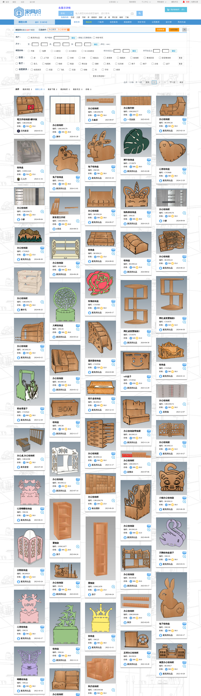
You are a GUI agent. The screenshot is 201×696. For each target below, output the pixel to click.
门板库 (101, 22)
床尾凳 (109, 58)
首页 (147, 82)
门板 (127, 17)
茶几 (35, 64)
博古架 (115, 17)
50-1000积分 (89, 51)
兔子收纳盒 (81, 165)
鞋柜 (60, 64)
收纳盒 (20, 166)
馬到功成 (182, 22)
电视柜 (48, 64)
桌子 (168, 64)
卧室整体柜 (166, 58)
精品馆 (89, 22)
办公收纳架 (140, 119)
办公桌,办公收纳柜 (140, 422)
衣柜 (72, 17)
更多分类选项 (99, 76)
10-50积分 (73, 51)
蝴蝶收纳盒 (137, 620)
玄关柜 (121, 64)
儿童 (78, 17)
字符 (106, 70)
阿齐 (111, 568)
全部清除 (174, 30)
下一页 (172, 82)
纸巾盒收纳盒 (25, 369)
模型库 (77, 22)
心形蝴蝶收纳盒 (139, 470)
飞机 (62, 70)
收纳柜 (136, 58)
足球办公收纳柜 (113, 595)
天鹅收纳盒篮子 (85, 510)
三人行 (24, 177)
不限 (32, 51)
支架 (74, 70)
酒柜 (100, 17)
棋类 (118, 70)
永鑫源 (83, 120)
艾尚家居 (25, 131)
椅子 (145, 64)
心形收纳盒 (140, 165)
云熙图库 (156, 22)
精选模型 (128, 22)
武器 (51, 70)
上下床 (46, 58)
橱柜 (121, 17)
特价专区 (142, 22)
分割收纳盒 (137, 525)
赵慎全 (112, 432)
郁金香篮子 (137, 382)
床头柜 (59, 58)
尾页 (181, 82)
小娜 (137, 211)
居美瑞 (85, 382)
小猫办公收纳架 (85, 461)
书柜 (84, 17)
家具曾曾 (139, 433)
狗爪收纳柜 (24, 626)
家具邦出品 (35, 38)
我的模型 (132, 2)
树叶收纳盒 (111, 158)
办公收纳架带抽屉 (114, 398)
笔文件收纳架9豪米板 (27, 119)
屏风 (108, 64)
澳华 (52, 136)
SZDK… (26, 638)
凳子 (133, 64)
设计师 (169, 22)
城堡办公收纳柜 (85, 604)
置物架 (50, 498)
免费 (44, 51)
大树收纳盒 (52, 306)
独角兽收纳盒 (112, 204)
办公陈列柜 (111, 108)
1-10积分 (57, 51)
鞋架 (72, 64)
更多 (180, 58)
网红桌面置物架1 (86, 301)
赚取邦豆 (174, 2)
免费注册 (194, 2)
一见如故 (113, 119)
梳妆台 (96, 58)
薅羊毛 (138, 294)
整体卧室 (150, 58)
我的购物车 (176, 10)
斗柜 (83, 58)
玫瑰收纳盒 (24, 285)
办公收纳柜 (62, 29)
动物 (85, 70)
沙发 (156, 64)
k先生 (52, 218)
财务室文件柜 (53, 206)
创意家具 (114, 22)
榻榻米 (94, 17)
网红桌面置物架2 (114, 312)
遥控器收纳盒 (25, 338)
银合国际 (26, 469)
